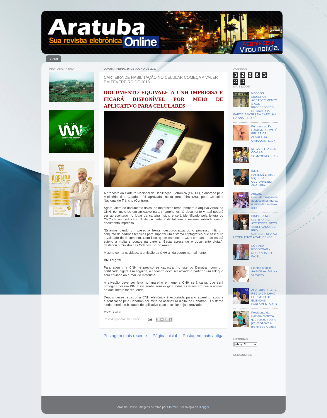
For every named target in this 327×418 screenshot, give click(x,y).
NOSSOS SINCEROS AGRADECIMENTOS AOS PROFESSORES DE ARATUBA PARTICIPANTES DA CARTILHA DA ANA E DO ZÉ (255, 106)
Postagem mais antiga (203, 335)
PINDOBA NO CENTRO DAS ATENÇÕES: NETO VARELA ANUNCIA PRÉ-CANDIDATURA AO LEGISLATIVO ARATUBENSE (255, 226)
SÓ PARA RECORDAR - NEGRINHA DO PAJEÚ (261, 251)
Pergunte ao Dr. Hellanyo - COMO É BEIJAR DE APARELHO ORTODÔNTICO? (264, 133)
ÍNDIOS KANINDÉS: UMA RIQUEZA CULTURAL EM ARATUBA (262, 178)
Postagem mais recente (125, 335)
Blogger (204, 407)
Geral (54, 59)
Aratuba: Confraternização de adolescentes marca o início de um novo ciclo (264, 200)
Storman (172, 407)
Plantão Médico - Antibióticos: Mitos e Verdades (264, 271)
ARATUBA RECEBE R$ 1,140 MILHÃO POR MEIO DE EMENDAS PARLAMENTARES (264, 297)
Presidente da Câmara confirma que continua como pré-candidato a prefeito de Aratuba (263, 319)
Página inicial (165, 335)
